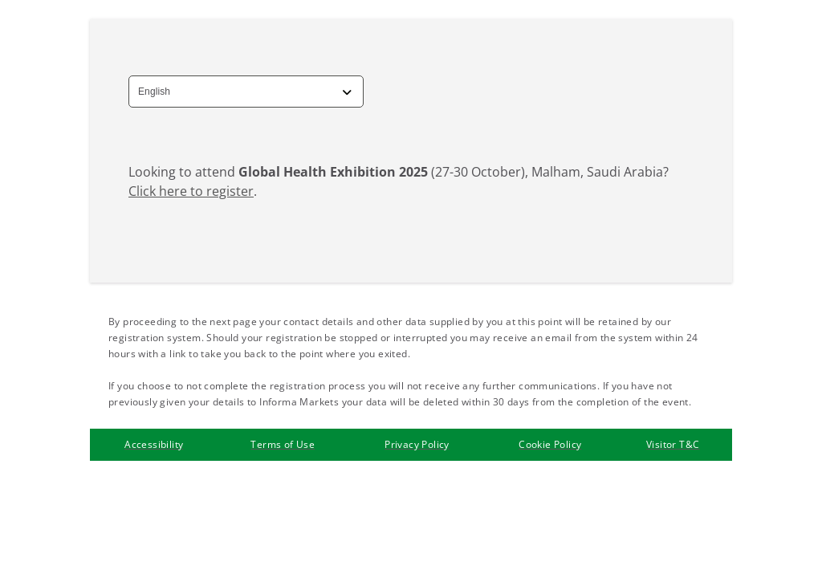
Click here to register (191, 191)
